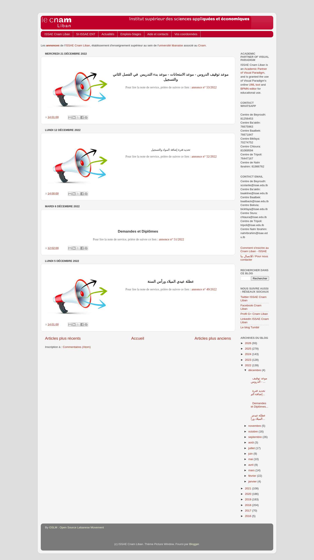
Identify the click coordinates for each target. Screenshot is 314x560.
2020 (248, 493)
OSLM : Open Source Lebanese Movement (76, 527)
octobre (253, 431)
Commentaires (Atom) (77, 347)
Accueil (137, 338)
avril (251, 464)
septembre (255, 437)
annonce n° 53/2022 (204, 87)
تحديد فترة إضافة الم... (258, 391)
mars (251, 470)
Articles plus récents (63, 338)
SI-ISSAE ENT (85, 34)
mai (251, 459)
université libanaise (171, 45)
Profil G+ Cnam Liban (254, 313)
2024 (248, 354)
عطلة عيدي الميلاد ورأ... (258, 415)
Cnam (202, 45)
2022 (248, 365)
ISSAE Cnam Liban (57, 34)
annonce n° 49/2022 (204, 289)
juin (251, 453)
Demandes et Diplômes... (258, 403)
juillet (252, 448)
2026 (248, 343)
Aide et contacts (157, 34)
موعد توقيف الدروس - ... (258, 378)
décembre (255, 370)
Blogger (194, 544)
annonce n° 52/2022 (204, 156)
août (251, 442)
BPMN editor (248, 88)
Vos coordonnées (186, 34)
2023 (248, 359)
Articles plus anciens (213, 338)
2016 (248, 516)
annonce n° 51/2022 (171, 239)
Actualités (107, 34)
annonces (53, 45)
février (252, 475)
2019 (248, 499)
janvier (253, 481)
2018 (248, 505)
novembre (255, 425)
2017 (248, 510)
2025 (248, 348)
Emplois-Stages (130, 34)
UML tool (254, 84)
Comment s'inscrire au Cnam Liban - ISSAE (254, 249)
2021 (248, 488)
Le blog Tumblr (249, 327)
